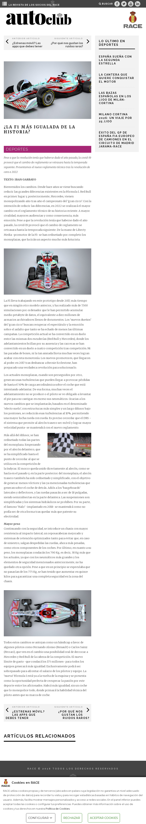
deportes (17, 149)
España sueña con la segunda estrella (115, 60)
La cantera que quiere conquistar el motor (116, 78)
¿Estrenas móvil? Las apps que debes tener (27, 45)
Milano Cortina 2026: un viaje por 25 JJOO (115, 118)
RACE (56, 5)
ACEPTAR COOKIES (104, 818)
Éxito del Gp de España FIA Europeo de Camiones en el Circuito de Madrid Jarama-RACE (117, 139)
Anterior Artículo (26, 38)
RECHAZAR (71, 818)
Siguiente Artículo (68, 38)
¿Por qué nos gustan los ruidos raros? (67, 45)
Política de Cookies (58, 808)
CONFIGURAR (40, 818)
